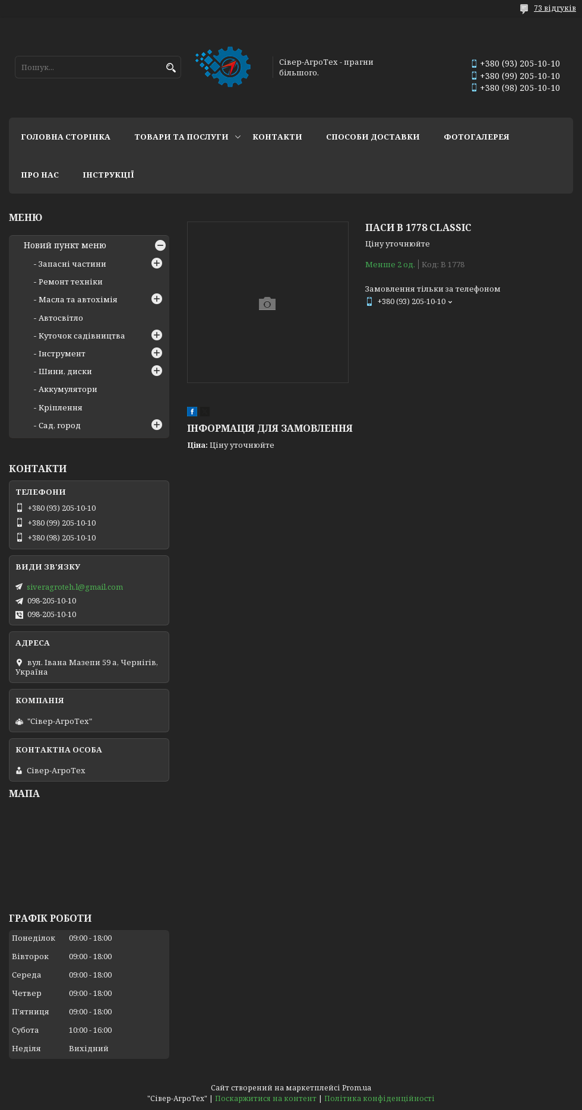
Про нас (40, 174)
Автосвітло (61, 317)
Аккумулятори (68, 389)
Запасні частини (72, 263)
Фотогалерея (477, 136)
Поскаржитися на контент (266, 1098)
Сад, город (60, 425)
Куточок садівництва (82, 335)
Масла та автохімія (78, 299)
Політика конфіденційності (379, 1098)
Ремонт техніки (71, 281)
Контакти (277, 136)
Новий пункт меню (65, 245)
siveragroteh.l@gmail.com (75, 587)
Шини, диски (65, 371)
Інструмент (62, 353)
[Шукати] (170, 68)
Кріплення (61, 407)
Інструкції (108, 174)
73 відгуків (555, 8)
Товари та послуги (181, 136)
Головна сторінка (65, 136)
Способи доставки (373, 136)
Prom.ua (356, 1088)
